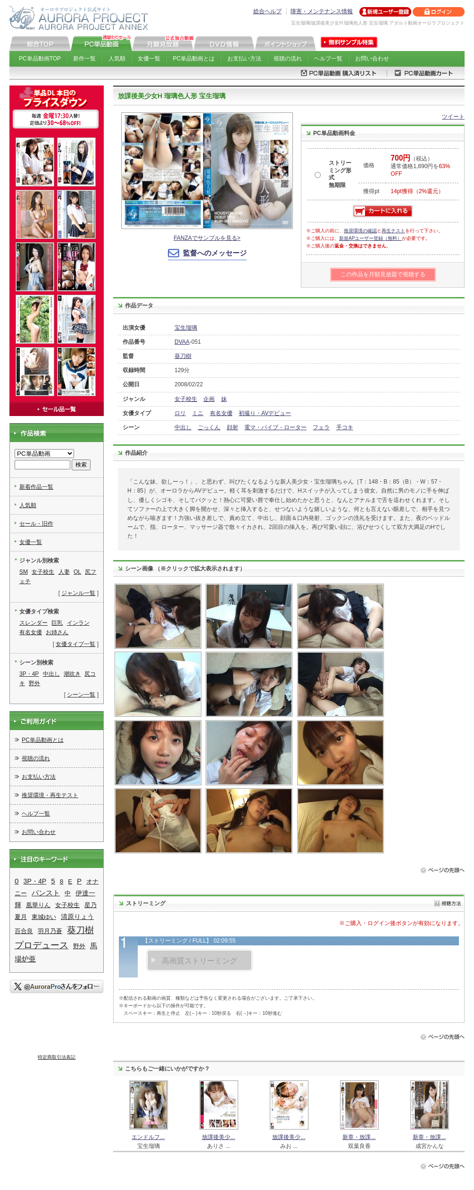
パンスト (46, 893)
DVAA (182, 342)
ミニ (197, 413)
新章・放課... (358, 1137)
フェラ (321, 427)
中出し (183, 427)
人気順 (116, 58)
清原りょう (77, 916)
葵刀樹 (183, 356)
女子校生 (186, 399)
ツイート (453, 116)
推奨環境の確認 (360, 230)
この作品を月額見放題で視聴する (383, 274)
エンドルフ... (148, 1137)
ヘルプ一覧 (328, 58)
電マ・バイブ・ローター (275, 427)
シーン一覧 (81, 694)
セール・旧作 (36, 523)
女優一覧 (149, 58)
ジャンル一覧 (78, 593)
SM (23, 572)
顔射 (232, 427)
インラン (78, 623)
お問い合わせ (372, 58)
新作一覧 (84, 58)
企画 (209, 399)
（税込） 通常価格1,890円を (420, 166)
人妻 (64, 572)
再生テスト (393, 230)
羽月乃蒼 (50, 931)
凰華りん (38, 905)
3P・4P (29, 674)
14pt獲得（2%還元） (417, 191)
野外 (34, 683)
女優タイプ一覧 (75, 644)
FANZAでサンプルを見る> (207, 238)
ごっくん (209, 427)
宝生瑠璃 (186, 327)
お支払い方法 (244, 58)
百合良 (24, 931)
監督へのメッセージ (215, 253)
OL (77, 572)
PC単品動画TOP (40, 58)
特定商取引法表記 (56, 1057)
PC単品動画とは (194, 58)
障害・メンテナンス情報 (322, 11)
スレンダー (33, 623)
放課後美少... (218, 1137)
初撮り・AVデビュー (265, 413)
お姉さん (57, 632)
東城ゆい (44, 916)
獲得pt (371, 191)
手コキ (344, 427)
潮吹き (72, 674)
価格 (368, 165)
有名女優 (221, 413)
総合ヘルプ (267, 11)
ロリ (180, 413)
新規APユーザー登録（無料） (370, 238)
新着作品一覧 (36, 487)
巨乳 (57, 623)
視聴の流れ (288, 58)
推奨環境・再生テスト (50, 795)
